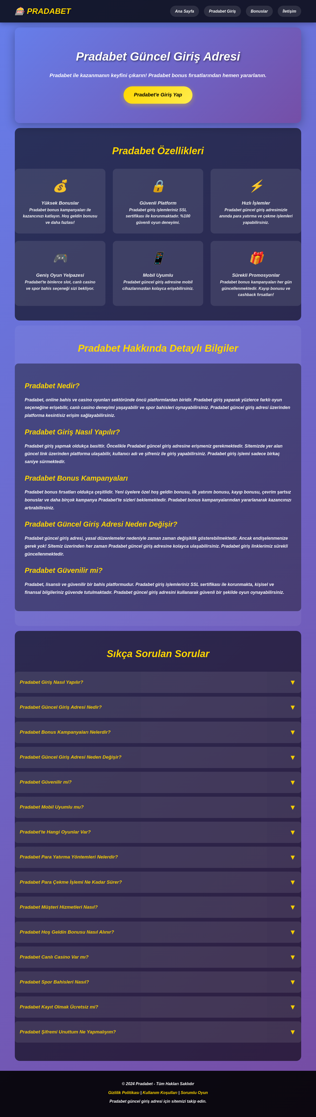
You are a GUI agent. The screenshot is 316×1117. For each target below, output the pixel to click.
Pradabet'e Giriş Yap (158, 95)
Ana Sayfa (184, 11)
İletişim (289, 11)
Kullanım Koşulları (160, 1093)
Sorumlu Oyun (194, 1093)
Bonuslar (259, 11)
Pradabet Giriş (222, 11)
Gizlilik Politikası (123, 1093)
